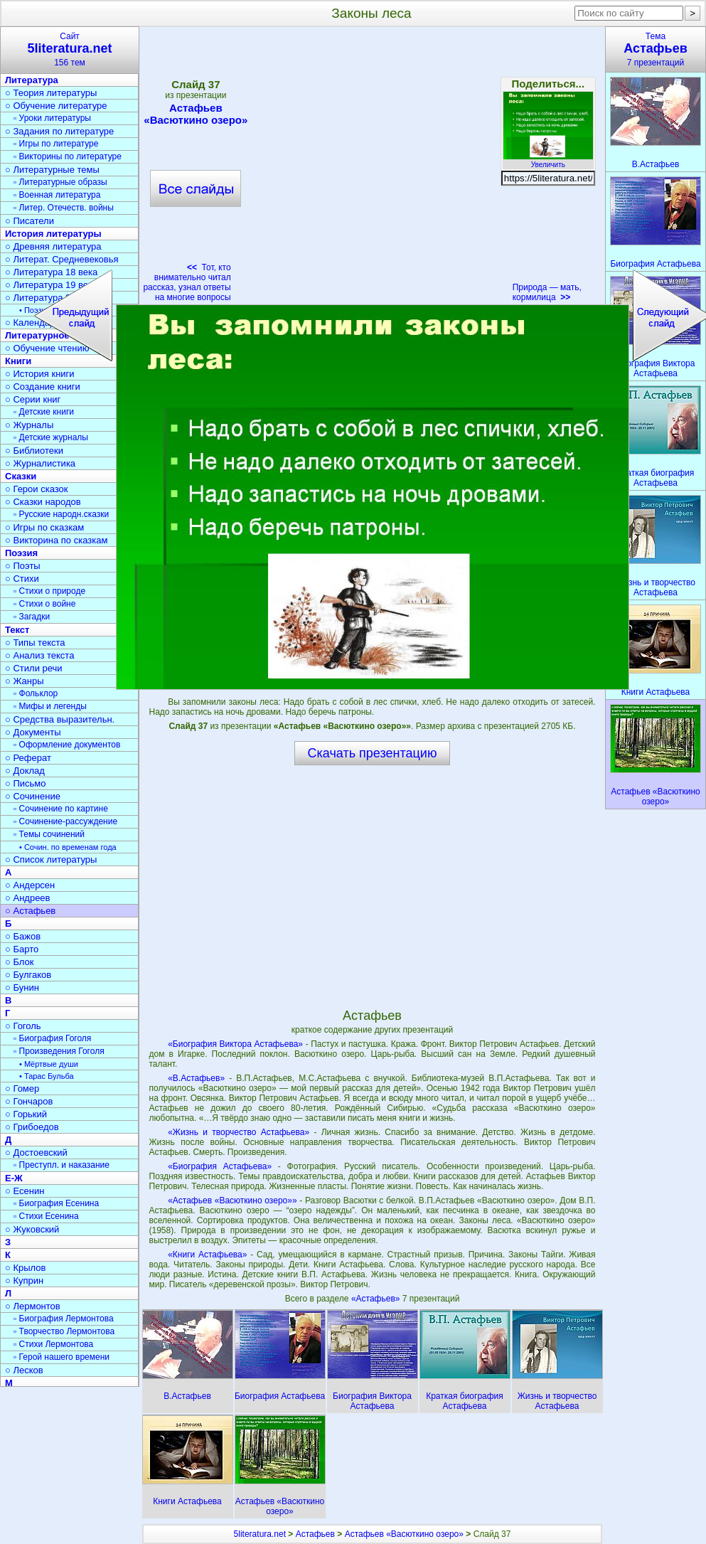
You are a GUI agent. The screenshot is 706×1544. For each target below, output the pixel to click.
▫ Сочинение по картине (61, 809)
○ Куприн (24, 1280)
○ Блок (19, 962)
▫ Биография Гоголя (52, 1038)
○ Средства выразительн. (59, 719)
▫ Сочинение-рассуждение (65, 821)
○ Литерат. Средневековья (62, 259)
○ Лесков (24, 1370)
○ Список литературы (51, 859)
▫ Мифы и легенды (50, 706)
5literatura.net (260, 1534)
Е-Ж (14, 1178)
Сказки (20, 476)
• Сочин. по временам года (68, 847)
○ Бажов (23, 936)
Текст (17, 629)
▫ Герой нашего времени (61, 1357)
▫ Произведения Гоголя (59, 1051)
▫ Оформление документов (67, 745)
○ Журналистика (40, 463)
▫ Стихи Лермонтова (53, 1344)
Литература (31, 80)
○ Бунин (22, 987)
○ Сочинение (32, 796)
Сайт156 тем (70, 49)
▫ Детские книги (44, 412)
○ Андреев (27, 898)
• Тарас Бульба (46, 1076)
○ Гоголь (23, 1026)
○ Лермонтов (32, 1306)
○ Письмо (25, 783)
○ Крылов (25, 1267)
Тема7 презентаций (655, 49)
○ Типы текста (35, 642)
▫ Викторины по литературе (68, 156)
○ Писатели (29, 220)
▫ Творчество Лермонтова (64, 1331)
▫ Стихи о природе (49, 591)
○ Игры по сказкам (44, 527)
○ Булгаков (28, 974)
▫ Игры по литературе (56, 144)
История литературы (53, 233)
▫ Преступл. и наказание (61, 1165)
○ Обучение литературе (56, 105)
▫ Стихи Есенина (46, 1216)
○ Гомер (22, 1088)
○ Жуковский (32, 1229)
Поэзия (21, 553)
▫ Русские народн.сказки (61, 514)
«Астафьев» (376, 1299)
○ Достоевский (36, 1152)
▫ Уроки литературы (52, 118)
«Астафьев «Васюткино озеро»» (232, 1200)
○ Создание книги (42, 386)
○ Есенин (24, 1191)
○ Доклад (25, 770)
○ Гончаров (29, 1101)
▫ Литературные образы (60, 182)
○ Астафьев (30, 910)
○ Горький (26, 1114)
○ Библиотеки (34, 450)
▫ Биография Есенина (56, 1203)
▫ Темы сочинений (49, 834)
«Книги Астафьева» (207, 1255)
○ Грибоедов (32, 1127)
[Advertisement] (371, 886)
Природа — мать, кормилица (547, 292)
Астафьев (315, 1534)
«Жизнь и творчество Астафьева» (238, 1132)
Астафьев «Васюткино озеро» (404, 1534)
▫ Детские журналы (51, 437)
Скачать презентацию (372, 753)
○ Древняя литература (53, 246)
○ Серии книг (32, 399)
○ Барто (21, 949)
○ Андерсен (30, 885)
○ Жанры (24, 681)
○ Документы (32, 732)
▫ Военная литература (57, 195)
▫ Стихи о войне (44, 604)
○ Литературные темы (52, 169)
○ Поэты (23, 565)
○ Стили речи (34, 668)
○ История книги (40, 373)
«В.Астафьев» (196, 1078)
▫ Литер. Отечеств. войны (64, 208)
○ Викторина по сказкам (56, 540)
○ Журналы (29, 425)
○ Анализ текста (39, 655)
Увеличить (548, 161)
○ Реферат (28, 757)
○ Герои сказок (36, 489)
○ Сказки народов (43, 501)
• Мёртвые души (48, 1064)
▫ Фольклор (36, 693)
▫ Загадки (32, 617)
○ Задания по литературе (59, 131)
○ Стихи (22, 578)
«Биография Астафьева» (220, 1166)
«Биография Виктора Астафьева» (235, 1044)
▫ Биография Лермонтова (64, 1319)
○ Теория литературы (51, 92)
